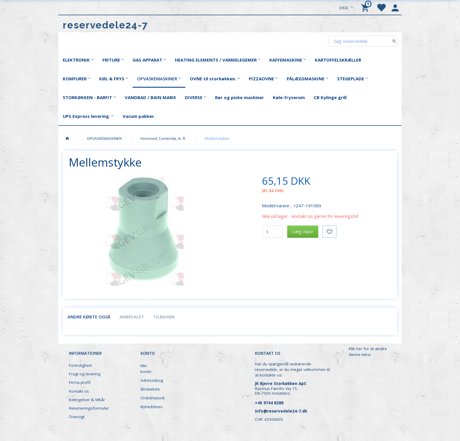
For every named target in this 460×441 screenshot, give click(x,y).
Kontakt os (79, 391)
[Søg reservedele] (394, 41)
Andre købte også (88, 317)
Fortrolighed (80, 365)
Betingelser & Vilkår (87, 399)
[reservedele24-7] (105, 25)
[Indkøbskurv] (365, 7)
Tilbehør (164, 317)
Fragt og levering (84, 373)
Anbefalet (131, 317)
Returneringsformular (89, 408)
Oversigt (76, 416)
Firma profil (79, 382)
